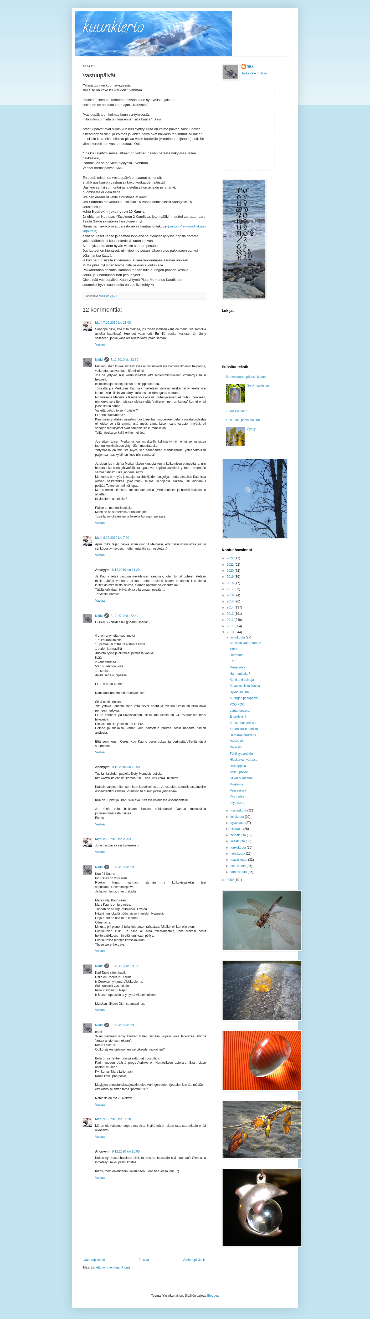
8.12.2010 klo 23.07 (124, 966)
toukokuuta (238, 847)
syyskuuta (237, 823)
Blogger (212, 1295)
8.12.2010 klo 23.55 (124, 1025)
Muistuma (236, 784)
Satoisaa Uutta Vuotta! (245, 643)
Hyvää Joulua (239, 692)
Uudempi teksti (94, 1260)
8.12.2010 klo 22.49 (124, 616)
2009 (231, 880)
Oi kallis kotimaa (241, 778)
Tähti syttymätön (241, 753)
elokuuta (236, 829)
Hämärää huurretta (243, 735)
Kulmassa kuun (236, 411)
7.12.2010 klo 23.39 (124, 360)
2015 (231, 601)
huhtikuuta (238, 853)
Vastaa (100, 344)
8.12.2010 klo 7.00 (116, 538)
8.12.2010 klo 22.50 (126, 767)
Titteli (233, 649)
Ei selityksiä (238, 716)
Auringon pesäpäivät (244, 698)
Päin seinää (238, 790)
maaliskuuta (239, 859)
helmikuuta (238, 866)
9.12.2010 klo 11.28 (117, 1119)
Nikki (99, 360)
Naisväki (235, 747)
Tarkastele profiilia (254, 73)
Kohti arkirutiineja (242, 680)
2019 (231, 577)
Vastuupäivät (239, 772)
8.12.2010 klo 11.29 (126, 570)
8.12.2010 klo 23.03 (117, 839)
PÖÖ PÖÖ (237, 704)
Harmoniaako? (240, 674)
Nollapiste (237, 741)
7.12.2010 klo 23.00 (117, 322)
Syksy (251, 429)
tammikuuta (239, 872)
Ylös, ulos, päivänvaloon (243, 420)
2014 (231, 607)
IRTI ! (233, 661)
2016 (231, 595)
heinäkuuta (238, 835)
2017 (231, 589)
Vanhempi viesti (194, 1260)
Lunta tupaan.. (240, 710)
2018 (231, 583)
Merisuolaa (237, 667)
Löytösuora (237, 803)
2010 (231, 632)
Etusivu (143, 1260)
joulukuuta (238, 637)
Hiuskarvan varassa (243, 760)
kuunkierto (113, 28)
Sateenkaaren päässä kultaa (246, 377)
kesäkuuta (238, 841)
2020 (231, 570)
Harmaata (237, 655)
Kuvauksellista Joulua (245, 686)
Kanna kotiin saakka (244, 729)
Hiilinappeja (238, 766)
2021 (231, 564)
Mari (98, 322)
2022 (231, 558)
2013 (231, 614)
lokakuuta (237, 817)
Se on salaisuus (258, 385)
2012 (231, 620)
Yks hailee (237, 796)
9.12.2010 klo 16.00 (126, 1151)
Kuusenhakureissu (243, 723)
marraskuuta (239, 810)
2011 (231, 626)
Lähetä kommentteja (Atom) (110, 1267)
